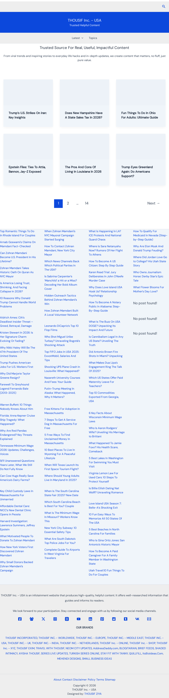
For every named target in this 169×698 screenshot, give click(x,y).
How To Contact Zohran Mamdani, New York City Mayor (59, 250)
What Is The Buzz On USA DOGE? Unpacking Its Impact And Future (104, 326)
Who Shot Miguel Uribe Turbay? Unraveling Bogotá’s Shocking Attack (62, 341)
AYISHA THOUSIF (29, 653)
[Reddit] (114, 619)
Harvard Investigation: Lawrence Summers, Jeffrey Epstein (17, 525)
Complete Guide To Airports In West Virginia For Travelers (62, 554)
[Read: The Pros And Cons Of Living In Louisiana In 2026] (84, 151)
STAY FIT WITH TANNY (114, 653)
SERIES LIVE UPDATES (54, 653)
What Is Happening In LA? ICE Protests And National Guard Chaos (105, 235)
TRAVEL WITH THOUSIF (50, 648)
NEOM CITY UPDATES (79, 648)
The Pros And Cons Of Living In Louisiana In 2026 (82, 176)
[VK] (137, 619)
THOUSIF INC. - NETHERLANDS (79, 643)
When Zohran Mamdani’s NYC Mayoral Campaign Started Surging (59, 235)
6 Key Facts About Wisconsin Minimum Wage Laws (105, 417)
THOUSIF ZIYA (93, 694)
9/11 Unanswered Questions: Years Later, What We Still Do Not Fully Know (17, 465)
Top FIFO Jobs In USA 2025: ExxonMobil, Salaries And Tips (61, 356)
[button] (164, 6)
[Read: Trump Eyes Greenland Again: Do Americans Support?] (141, 151)
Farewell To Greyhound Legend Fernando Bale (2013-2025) (14, 389)
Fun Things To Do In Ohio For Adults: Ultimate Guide (140, 117)
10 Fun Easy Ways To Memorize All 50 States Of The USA (105, 518)
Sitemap (115, 679)
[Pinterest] (102, 619)
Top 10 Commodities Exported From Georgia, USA (104, 397)
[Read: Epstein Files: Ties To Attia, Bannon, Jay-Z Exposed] (28, 151)
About (53, 679)
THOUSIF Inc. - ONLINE (114, 643)
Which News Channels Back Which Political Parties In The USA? (61, 265)
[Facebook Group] (32, 619)
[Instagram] (55, 619)
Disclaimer (79, 679)
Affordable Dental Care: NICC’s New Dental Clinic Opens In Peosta (15, 510)
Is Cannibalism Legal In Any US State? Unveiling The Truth (106, 341)
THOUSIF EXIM (26, 648)
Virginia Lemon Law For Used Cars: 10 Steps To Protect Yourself (103, 477)
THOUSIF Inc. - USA (84, 20)
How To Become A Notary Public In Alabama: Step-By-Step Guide (105, 306)
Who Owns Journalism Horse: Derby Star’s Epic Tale (148, 276)
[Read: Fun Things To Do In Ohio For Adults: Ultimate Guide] (141, 92)
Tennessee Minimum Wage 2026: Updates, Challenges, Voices (17, 450)
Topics (93, 38)
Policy (92, 679)
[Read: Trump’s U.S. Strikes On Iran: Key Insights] (28, 92)
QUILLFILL (135, 653)
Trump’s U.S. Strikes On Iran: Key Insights (27, 115)
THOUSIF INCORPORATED (21, 638)
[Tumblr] (126, 619)
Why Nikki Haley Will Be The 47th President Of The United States (17, 352)
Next (153, 207)
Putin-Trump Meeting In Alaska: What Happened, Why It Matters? (59, 393)
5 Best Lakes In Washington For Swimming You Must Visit (106, 462)
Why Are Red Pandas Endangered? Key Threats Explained (16, 435)
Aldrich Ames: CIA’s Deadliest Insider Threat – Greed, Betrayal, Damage (16, 322)
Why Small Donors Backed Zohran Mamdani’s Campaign (16, 566)
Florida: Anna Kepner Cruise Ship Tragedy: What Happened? (17, 420)
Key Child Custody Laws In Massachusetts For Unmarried (16, 495)
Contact (64, 679)
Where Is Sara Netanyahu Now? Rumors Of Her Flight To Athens (106, 250)
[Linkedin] (90, 619)
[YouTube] (79, 619)
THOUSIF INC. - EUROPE (91, 638)
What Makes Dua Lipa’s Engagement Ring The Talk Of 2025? (105, 367)
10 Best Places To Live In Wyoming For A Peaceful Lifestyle (59, 454)
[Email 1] (149, 619)
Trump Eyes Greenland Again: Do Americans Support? (139, 176)
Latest (77, 38)
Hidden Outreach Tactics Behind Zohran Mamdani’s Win (60, 300)
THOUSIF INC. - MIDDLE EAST (125, 638)
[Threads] (67, 619)
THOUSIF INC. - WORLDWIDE (57, 638)
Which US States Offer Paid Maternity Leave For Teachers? (106, 382)
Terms (103, 679)
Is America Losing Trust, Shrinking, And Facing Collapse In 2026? (15, 287)
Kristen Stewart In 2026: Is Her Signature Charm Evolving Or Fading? (16, 337)
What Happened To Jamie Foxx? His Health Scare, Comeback (105, 447)
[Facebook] (20, 619)
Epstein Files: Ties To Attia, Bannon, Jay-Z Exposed (25, 176)
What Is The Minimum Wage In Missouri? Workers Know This (61, 517)
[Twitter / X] (43, 619)
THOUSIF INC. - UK (19, 643)
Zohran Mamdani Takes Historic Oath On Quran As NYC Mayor (17, 272)
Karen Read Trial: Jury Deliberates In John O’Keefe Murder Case (106, 276)
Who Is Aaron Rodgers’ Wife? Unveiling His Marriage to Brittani (107, 432)
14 (86, 207)
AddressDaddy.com (105, 648)
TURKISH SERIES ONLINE (84, 653)
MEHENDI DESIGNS (69, 658)
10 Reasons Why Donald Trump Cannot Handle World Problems (18, 302)
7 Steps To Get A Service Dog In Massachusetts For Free (60, 424)
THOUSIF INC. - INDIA (45, 643)
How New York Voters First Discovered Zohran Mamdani (16, 551)
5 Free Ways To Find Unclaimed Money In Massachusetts (57, 439)
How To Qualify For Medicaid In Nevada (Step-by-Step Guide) (150, 235)
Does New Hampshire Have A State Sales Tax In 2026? (83, 117)
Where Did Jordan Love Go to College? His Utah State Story (150, 261)
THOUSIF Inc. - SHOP (142, 643)
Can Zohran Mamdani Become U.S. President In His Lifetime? (18, 257)
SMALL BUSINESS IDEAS (97, 658)
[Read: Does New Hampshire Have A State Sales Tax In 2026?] (84, 92)
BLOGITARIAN (128, 648)
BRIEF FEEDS (146, 648)
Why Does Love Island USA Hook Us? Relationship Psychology (105, 291)
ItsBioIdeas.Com (153, 653)
